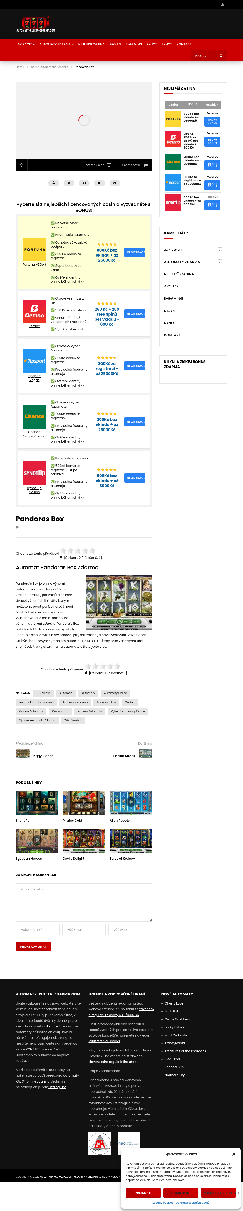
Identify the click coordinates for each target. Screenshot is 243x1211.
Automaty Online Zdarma (36, 702)
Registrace (136, 252)
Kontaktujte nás (97, 1176)
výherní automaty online (128, 711)
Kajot (152, 44)
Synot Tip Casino (34, 490)
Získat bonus (212, 121)
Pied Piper (172, 1059)
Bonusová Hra (106, 702)
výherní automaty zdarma (37, 720)
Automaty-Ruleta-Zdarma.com (61, 1176)
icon (37, 802)
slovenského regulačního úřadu (113, 1062)
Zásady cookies (162, 1203)
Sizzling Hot (57, 1087)
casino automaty (31, 711)
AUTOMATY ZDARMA (55, 44)
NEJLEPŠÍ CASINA (91, 44)
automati (66, 693)
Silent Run (24, 820)
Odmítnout (181, 1193)
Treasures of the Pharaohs (185, 1051)
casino (130, 702)
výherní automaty (89, 711)
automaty (88, 693)
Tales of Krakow (122, 858)
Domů (20, 67)
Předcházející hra (29, 743)
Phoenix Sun (174, 1067)
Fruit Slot (171, 1011)
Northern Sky (175, 1075)
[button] (234, 1154)
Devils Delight (73, 858)
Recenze (212, 113)
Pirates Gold (72, 820)
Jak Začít (24, 44)
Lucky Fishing (175, 1027)
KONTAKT (33, 1049)
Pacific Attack (124, 756)
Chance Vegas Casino (34, 434)
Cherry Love (174, 1003)
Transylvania (175, 1043)
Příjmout (143, 1193)
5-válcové (43, 693)
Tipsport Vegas (34, 378)
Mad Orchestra (176, 1035)
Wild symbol (72, 720)
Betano (34, 326)
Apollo (115, 44)
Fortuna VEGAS (34, 264)
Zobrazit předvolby (219, 1193)
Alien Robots (120, 820)
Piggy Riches (43, 756)
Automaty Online (115, 693)
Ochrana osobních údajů (193, 1203)
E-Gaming (134, 44)
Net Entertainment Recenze (49, 67)
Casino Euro (60, 711)
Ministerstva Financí (104, 1041)
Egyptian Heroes (29, 858)
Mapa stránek (120, 1176)
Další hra (145, 743)
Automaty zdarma (75, 702)
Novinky (51, 1026)
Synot (167, 44)
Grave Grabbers (177, 1019)
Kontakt (184, 44)
